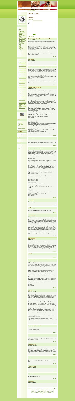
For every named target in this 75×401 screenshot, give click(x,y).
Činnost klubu (20, 37)
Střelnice (20, 45)
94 (40, 391)
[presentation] (45, 31)
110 (38, 392)
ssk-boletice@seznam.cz (21, 128)
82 (50, 390)
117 (48, 392)
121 (42, 393)
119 (51, 392)
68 (34, 390)
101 (48, 391)
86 (31, 391)
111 (40, 392)
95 (41, 391)
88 (33, 391)
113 (43, 392)
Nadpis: (29, 22)
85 (53, 390)
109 (37, 392)
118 (50, 392)
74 (41, 390)
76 (43, 390)
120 (53, 392)
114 (44, 392)
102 (50, 391)
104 (53, 391)
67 (33, 390)
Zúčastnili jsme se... (21, 48)
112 (41, 392)
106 (32, 392)
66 (32, 390)
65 (31, 390)
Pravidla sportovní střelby (22, 49)
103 (51, 391)
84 (52, 390)
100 (47, 391)
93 (39, 391)
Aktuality (20, 29)
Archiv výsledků (21, 42)
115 (45, 392)
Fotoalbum (20, 50)
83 (51, 390)
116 (47, 392)
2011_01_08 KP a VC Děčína (22, 103)
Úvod (28, 10)
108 (35, 392)
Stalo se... (20, 46)
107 (34, 392)
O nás (19, 30)
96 (42, 391)
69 (35, 390)
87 (32, 391)
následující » (55, 388)
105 (31, 392)
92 (38, 391)
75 (42, 390)
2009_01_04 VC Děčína (22, 108)
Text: (28, 23)
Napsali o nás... (21, 47)
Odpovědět (54, 56)
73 (40, 390)
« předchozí (29, 388)
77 (44, 390)
